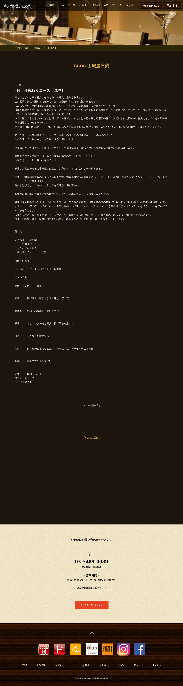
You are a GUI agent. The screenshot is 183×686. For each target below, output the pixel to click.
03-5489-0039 (151, 5)
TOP (52, 5)
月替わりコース (66, 5)
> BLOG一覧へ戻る (91, 405)
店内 (106, 5)
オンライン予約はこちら (91, 605)
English (129, 5)
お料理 (82, 5)
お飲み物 (95, 5)
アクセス (117, 5)
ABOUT (41, 665)
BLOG (24, 48)
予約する (172, 5)
